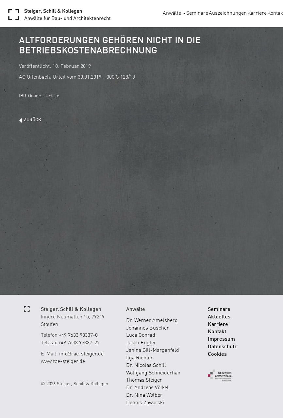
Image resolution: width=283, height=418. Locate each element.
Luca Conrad (140, 335)
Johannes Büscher (147, 328)
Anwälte (174, 13)
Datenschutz (222, 347)
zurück (32, 120)
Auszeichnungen (228, 13)
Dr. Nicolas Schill (146, 365)
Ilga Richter (139, 358)
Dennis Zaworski (145, 403)
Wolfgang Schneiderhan (153, 373)
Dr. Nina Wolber (144, 395)
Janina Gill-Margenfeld (152, 350)
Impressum (221, 339)
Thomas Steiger (144, 380)
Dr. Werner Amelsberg (152, 320)
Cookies (217, 354)
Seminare (197, 13)
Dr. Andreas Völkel (147, 387)
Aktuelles (219, 317)
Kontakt (217, 331)
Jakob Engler (141, 343)
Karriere (257, 13)
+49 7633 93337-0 (78, 335)
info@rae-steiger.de (81, 354)
